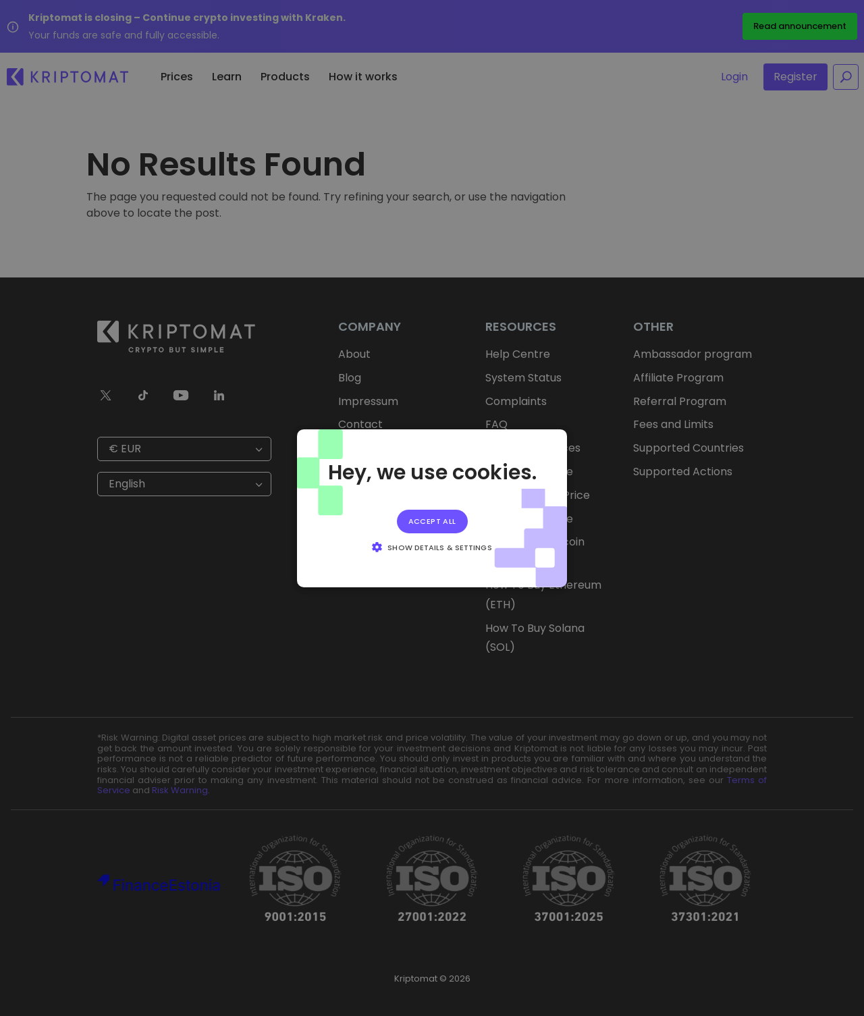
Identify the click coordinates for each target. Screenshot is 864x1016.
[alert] (432, 508)
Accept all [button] (432, 520)
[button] (431, 547)
